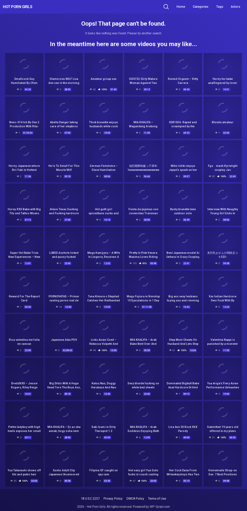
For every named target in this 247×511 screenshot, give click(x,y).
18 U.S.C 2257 (90, 498)
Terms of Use (157, 498)
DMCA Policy (135, 498)
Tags (219, 6)
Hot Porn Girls (23, 7)
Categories (200, 6)
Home (181, 6)
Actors (235, 6)
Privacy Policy (113, 498)
